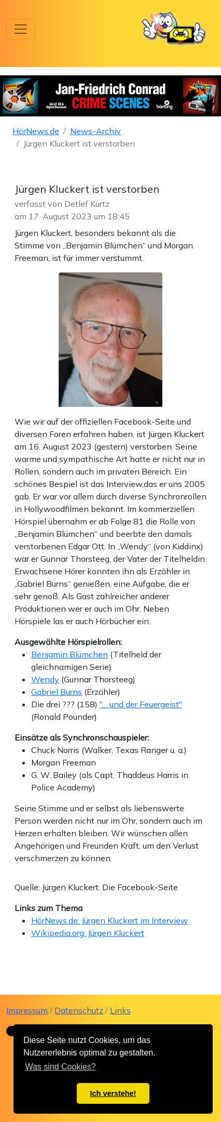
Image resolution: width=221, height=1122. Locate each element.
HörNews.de (35, 131)
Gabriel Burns (56, 692)
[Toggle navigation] (20, 29)
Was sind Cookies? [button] (60, 1066)
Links (120, 1010)
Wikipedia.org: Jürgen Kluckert (87, 933)
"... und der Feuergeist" (141, 704)
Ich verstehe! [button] (113, 1093)
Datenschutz (78, 1010)
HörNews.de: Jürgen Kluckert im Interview (109, 920)
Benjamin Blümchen (69, 654)
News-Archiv (95, 131)
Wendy (45, 679)
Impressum (27, 1010)
